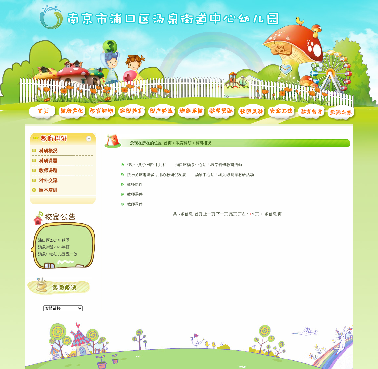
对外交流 (48, 180)
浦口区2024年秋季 (54, 240)
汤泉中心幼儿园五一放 (57, 254)
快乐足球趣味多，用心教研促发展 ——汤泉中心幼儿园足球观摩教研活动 (190, 174)
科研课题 (48, 160)
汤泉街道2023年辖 (54, 247)
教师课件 (135, 184)
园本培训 (48, 190)
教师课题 (48, 170)
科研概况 (48, 150)
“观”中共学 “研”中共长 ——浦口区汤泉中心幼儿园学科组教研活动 (184, 165)
